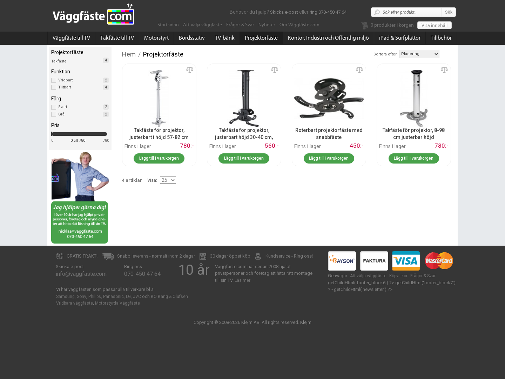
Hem (129, 54)
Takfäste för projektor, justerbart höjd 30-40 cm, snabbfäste (244, 137)
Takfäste (59, 61)
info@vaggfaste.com (81, 274)
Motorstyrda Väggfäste (117, 303)
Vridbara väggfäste (74, 303)
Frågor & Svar (240, 25)
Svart (83, 107)
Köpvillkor (398, 275)
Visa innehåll (434, 25)
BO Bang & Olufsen (169, 296)
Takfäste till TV (117, 38)
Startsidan (168, 25)
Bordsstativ (192, 38)
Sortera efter (385, 54)
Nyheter (266, 25)
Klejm (305, 322)
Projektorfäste (261, 38)
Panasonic (113, 296)
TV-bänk (225, 38)
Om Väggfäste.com (299, 25)
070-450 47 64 (142, 274)
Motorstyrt (156, 38)
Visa (151, 180)
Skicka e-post (284, 12)
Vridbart (83, 80)
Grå (83, 114)
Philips (94, 296)
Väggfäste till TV (71, 38)
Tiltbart (83, 87)
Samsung (65, 296)
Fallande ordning (445, 53)
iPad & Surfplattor (399, 38)
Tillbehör (441, 38)
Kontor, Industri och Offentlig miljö (328, 38)
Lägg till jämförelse (189, 70)
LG (128, 296)
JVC (137, 296)
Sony (81, 296)
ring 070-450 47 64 (328, 12)
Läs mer (242, 280)
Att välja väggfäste (202, 25)
